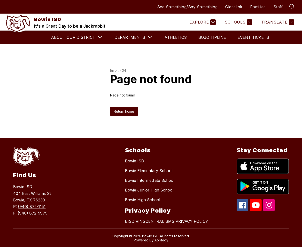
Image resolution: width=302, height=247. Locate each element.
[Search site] (292, 7)
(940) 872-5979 (32, 213)
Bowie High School (142, 199)
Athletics (175, 37)
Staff (278, 6)
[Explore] (202, 22)
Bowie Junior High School (149, 190)
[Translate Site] (277, 22)
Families (258, 6)
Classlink (233, 6)
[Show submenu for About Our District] (73, 37)
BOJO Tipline (212, 37)
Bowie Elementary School (148, 170)
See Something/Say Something (187, 6)
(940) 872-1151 (32, 206)
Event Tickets (253, 37)
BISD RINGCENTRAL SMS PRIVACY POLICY (166, 221)
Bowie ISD (134, 161)
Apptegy (161, 240)
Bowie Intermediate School (149, 180)
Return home (124, 111)
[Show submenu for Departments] (130, 37)
